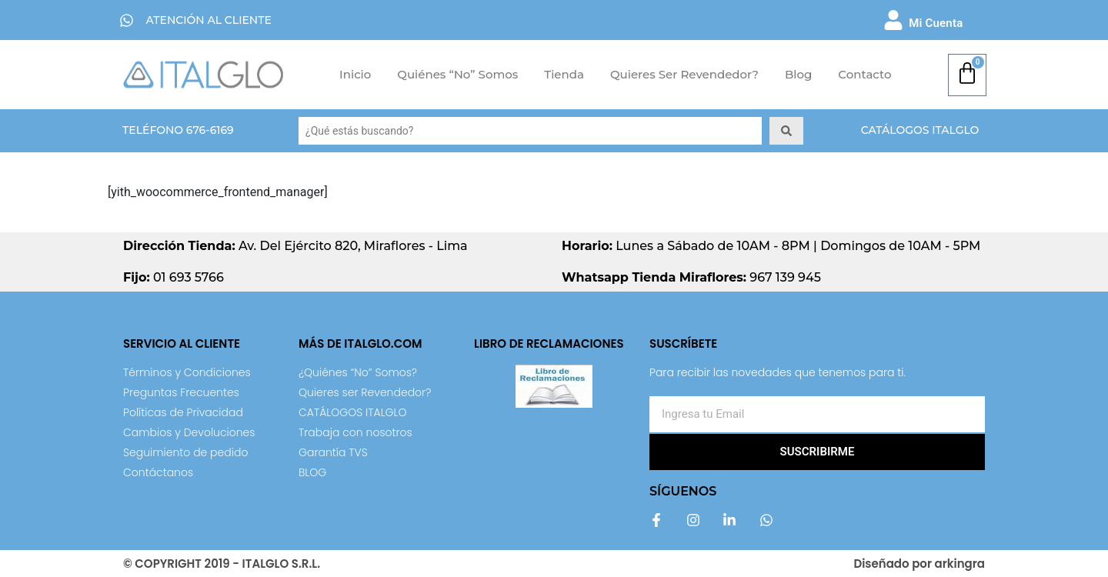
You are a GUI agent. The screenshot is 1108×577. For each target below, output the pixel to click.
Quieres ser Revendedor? (684, 74)
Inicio (355, 74)
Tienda (564, 74)
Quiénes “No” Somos (457, 74)
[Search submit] (786, 131)
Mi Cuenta (936, 23)
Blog (798, 74)
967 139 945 (691, 277)
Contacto (864, 74)
